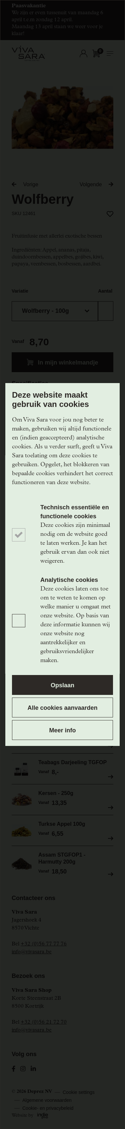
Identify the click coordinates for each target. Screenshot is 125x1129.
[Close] (113, 463)
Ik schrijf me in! (62, 658)
